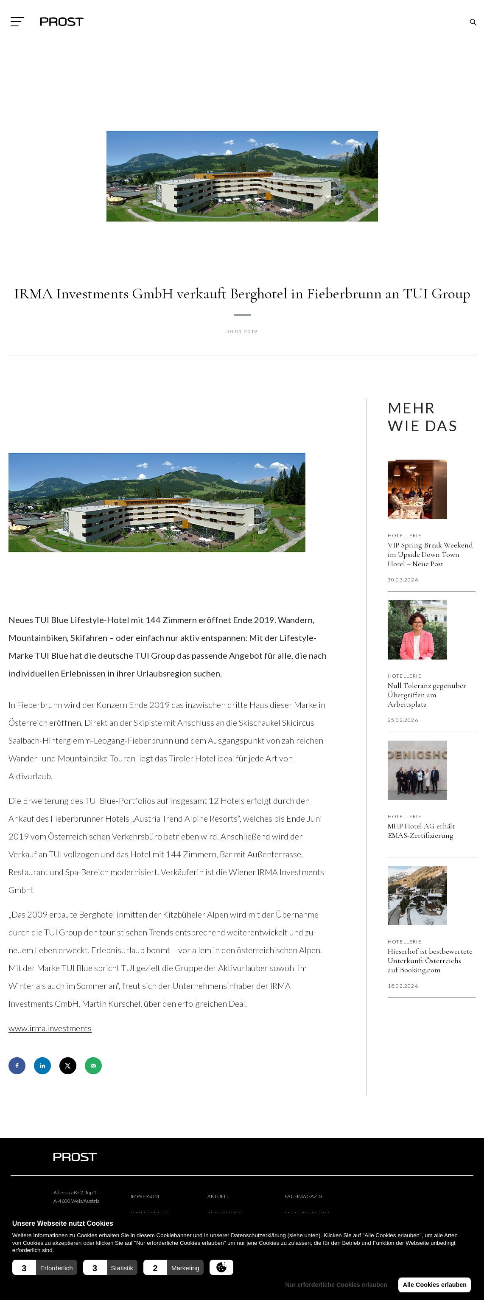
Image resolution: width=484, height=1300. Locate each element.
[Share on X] (67, 1065)
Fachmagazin (303, 1196)
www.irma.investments (50, 1028)
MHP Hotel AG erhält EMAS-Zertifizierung (421, 830)
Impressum (145, 1196)
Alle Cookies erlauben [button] (434, 1284)
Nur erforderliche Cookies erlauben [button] (334, 1284)
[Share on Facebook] (16, 1065)
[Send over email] (93, 1065)
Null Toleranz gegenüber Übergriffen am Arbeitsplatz (427, 695)
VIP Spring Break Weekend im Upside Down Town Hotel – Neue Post (430, 554)
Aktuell (218, 1196)
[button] (44, 1267)
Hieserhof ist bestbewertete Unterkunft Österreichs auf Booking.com (430, 960)
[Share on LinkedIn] (42, 1065)
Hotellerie (405, 535)
